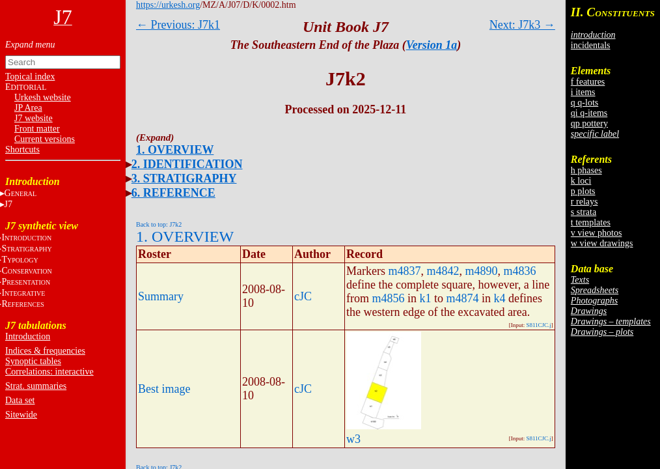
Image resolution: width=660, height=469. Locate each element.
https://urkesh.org (168, 5)
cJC (303, 296)
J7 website (33, 118)
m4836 (520, 270)
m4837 (404, 270)
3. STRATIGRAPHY (184, 178)
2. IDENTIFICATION (187, 164)
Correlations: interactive (49, 372)
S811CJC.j (538, 325)
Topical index (30, 76)
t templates (591, 222)
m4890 (481, 270)
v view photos (596, 233)
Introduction (27, 336)
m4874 (463, 298)
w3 (353, 439)
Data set (19, 400)
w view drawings (602, 243)
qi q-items (589, 113)
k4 (500, 298)
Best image (164, 388)
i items (583, 92)
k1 (426, 298)
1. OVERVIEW (174, 149)
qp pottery (589, 123)
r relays (584, 201)
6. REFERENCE (173, 192)
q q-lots (584, 102)
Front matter (37, 129)
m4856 (388, 298)
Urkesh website (42, 97)
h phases (586, 170)
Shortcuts (22, 149)
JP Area (28, 108)
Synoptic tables (33, 361)
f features (588, 82)
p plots (583, 191)
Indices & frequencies (45, 351)
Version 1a (432, 44)
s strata (583, 212)
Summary (161, 296)
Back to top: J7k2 (159, 224)
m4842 (443, 270)
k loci (581, 181)
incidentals (591, 45)
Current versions (44, 139)
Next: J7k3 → (522, 24)
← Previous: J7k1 (178, 24)
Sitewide (21, 414)
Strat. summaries (35, 386)
